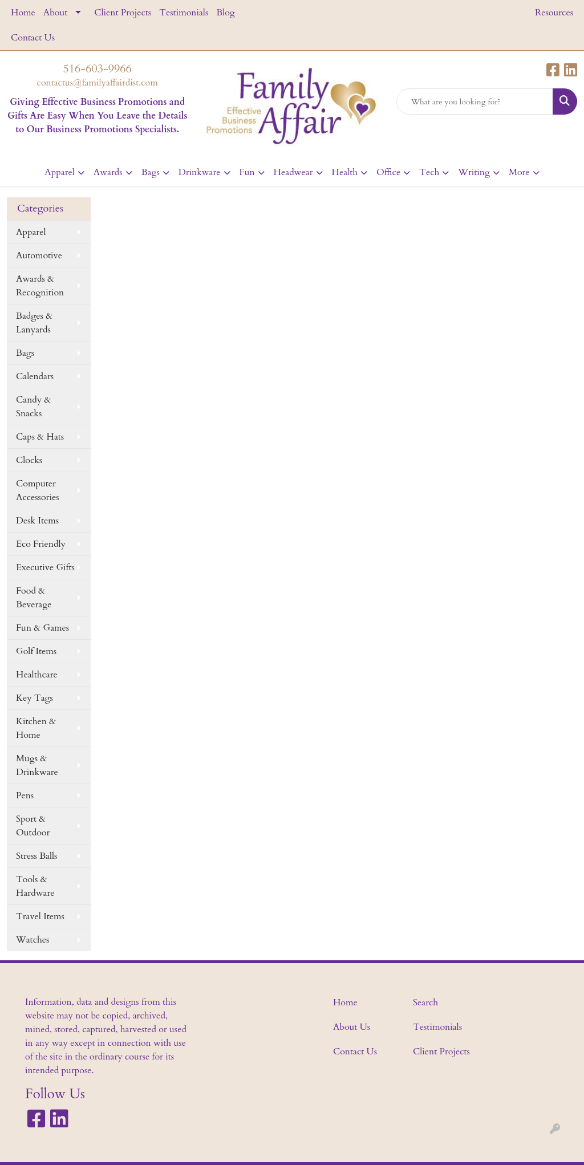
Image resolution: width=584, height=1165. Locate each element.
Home (23, 12)
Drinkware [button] (200, 172)
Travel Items (40, 916)
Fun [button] (247, 172)
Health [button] (345, 172)
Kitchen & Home (36, 728)
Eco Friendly (41, 544)
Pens (25, 795)
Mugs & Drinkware (37, 765)
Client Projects (122, 12)
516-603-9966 (97, 68)
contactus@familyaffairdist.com (97, 82)
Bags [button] (150, 172)
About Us (351, 1027)
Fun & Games (42, 628)
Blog (225, 12)
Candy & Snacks (33, 406)
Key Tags (34, 698)
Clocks (29, 460)
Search (425, 1002)
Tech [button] (429, 172)
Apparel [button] (59, 172)
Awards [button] (108, 172)
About (55, 12)
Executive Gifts (45, 567)
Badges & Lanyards (34, 323)
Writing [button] (474, 172)
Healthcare (37, 674)
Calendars (35, 376)
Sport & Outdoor (33, 826)
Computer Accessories (37, 490)
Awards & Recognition (40, 286)
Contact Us (33, 37)
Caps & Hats (40, 437)
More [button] (519, 172)
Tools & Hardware (35, 886)
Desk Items (37, 520)
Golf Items (36, 651)
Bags (25, 353)
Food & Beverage (33, 597)
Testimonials (183, 12)
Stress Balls (36, 856)
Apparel (31, 232)
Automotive (39, 255)
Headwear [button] (293, 172)
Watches (32, 939)
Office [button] (388, 172)
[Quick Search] (474, 101)
